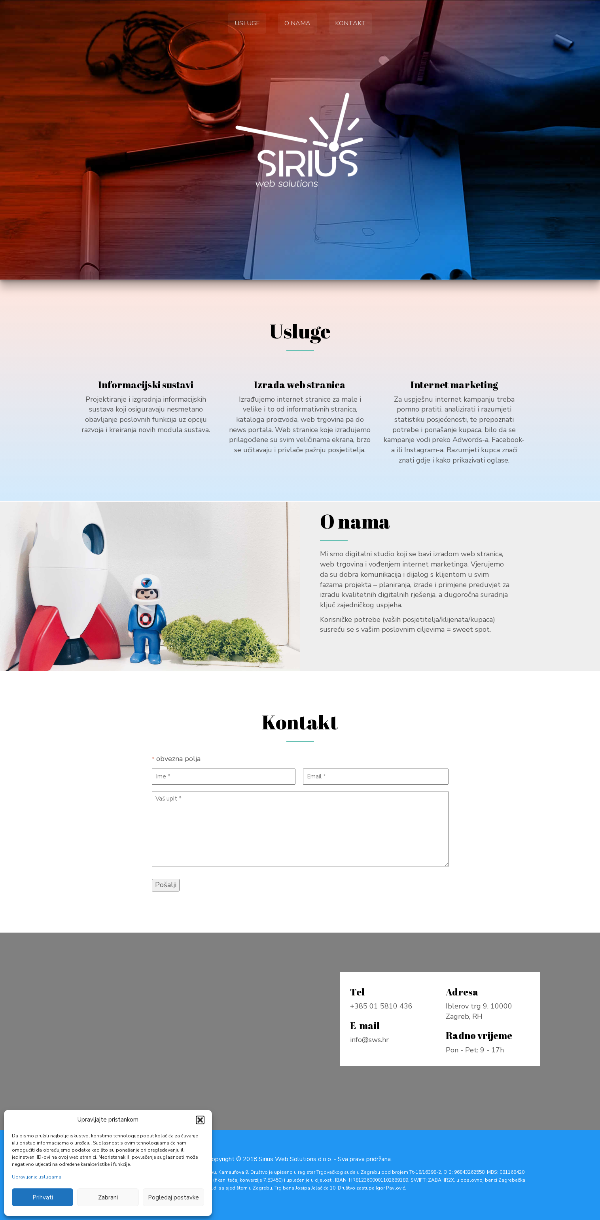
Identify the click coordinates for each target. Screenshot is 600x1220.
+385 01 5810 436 (382, 1007)
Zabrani (108, 1197)
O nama (297, 23)
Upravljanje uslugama (36, 1177)
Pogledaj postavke (173, 1197)
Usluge (247, 23)
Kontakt (350, 23)
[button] (200, 1120)
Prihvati (42, 1197)
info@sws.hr (370, 1040)
